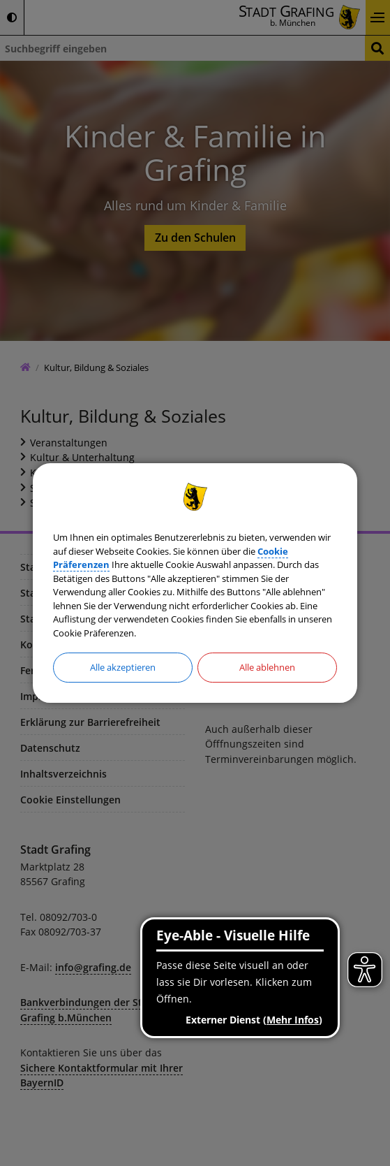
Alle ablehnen (267, 667)
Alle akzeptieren (123, 667)
